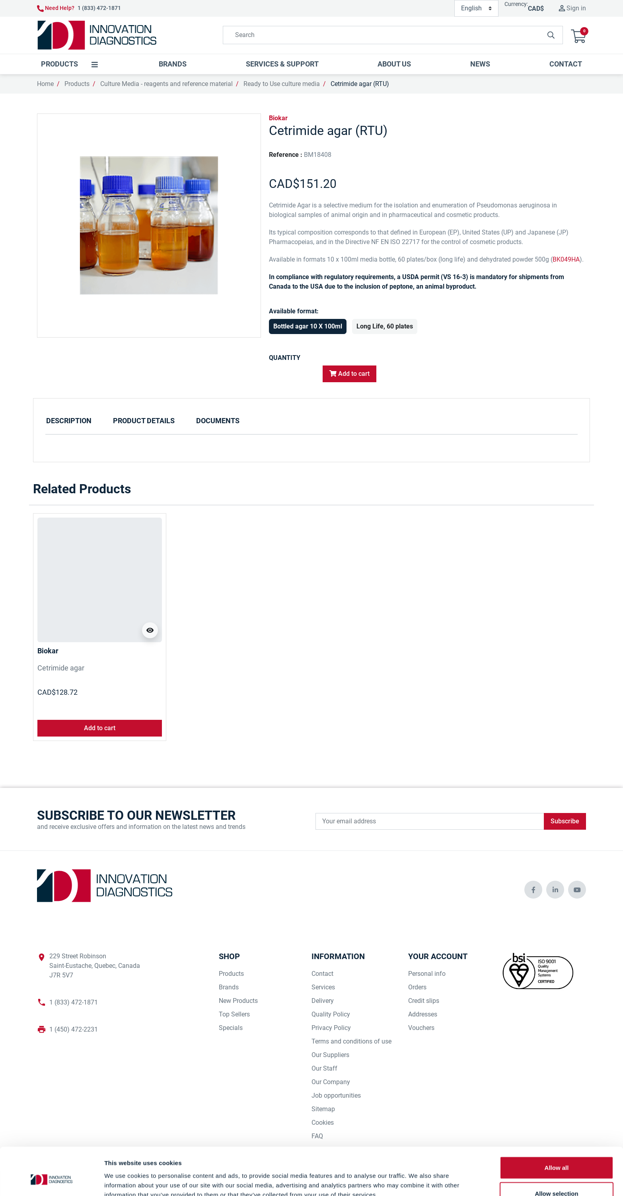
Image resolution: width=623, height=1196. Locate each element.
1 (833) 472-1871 (99, 8)
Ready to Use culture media (281, 84)
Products (77, 84)
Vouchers (421, 1028)
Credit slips (423, 1000)
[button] (578, 35)
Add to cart (349, 373)
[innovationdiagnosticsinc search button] (551, 35)
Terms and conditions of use (351, 1041)
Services (323, 987)
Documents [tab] (217, 420)
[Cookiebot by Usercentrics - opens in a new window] (51, 1180)
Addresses (422, 1014)
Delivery (323, 1000)
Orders (417, 987)
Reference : (285, 154)
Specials (231, 1028)
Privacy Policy (331, 1028)
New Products (238, 1000)
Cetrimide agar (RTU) (360, 84)
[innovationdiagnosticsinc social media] (533, 890)
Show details (417, 1180)
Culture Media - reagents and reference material (166, 84)
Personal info (427, 973)
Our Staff (324, 1068)
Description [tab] (69, 420)
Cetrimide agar (60, 668)
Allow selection (556, 1153)
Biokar (278, 118)
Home (45, 84)
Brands (229, 987)
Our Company (331, 1082)
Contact (322, 973)
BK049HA (566, 259)
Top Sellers (234, 1014)
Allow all (557, 1127)
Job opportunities (336, 1095)
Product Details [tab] (144, 420)
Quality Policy (331, 1014)
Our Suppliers (330, 1055)
